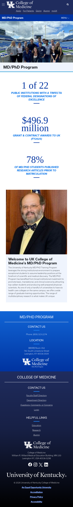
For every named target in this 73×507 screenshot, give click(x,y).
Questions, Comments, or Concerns (37, 405)
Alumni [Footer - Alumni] (36, 435)
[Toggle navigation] (3, 4)
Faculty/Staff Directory (36, 395)
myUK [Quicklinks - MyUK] (54, 11)
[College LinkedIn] (46, 465)
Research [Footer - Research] (36, 430)
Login (36, 410)
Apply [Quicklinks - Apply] (18, 11)
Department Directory (36, 400)
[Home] (20, 4)
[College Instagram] (35, 465)
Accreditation (36, 492)
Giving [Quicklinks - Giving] (38, 11)
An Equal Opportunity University (36, 487)
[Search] (68, 5)
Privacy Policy (36, 497)
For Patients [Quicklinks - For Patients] (28, 11)
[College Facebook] (30, 465)
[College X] (41, 464)
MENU (65, 18)
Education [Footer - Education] (36, 425)
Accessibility (36, 502)
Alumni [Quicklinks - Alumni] (46, 11)
